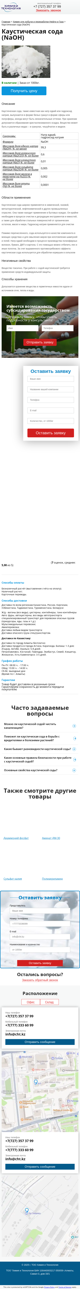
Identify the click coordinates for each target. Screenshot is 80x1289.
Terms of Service (65, 1287)
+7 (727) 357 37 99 (47, 6)
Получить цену (24, 91)
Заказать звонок (48, 10)
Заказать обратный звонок (40, 980)
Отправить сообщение (40, 1042)
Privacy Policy (49, 1287)
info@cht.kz (15, 1034)
